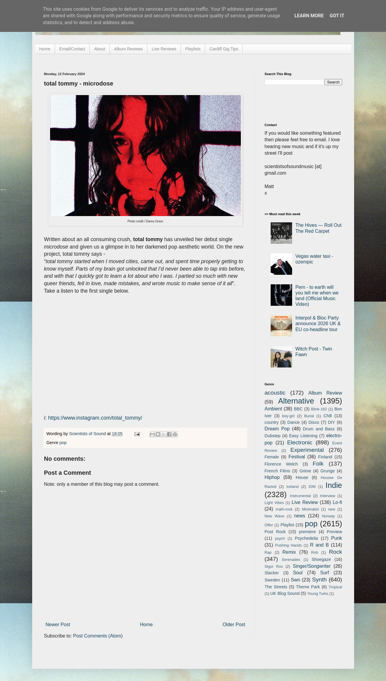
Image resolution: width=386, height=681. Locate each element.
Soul (298, 572)
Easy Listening (303, 435)
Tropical (335, 587)
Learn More (309, 15)
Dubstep (273, 435)
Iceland (292, 486)
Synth (319, 579)
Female (272, 456)
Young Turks (317, 593)
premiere (307, 531)
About (99, 48)
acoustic (275, 393)
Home (44, 48)
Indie (333, 485)
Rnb (314, 552)
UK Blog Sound (285, 593)
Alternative (296, 401)
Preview (334, 531)
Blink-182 (319, 409)
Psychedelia (306, 538)
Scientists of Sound (88, 433)
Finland (325, 456)
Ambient (273, 408)
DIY (331, 422)
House (302, 477)
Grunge (327, 471)
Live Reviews (164, 48)
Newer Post (58, 624)
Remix (289, 552)
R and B (319, 544)
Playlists (193, 48)
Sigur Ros (274, 566)
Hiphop (272, 477)
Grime (305, 471)
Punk (336, 538)
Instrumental (300, 496)
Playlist (287, 524)
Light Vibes (274, 502)
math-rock (284, 509)
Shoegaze (321, 559)
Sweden (272, 580)
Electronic (299, 442)
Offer (269, 525)
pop (63, 442)
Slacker (272, 572)
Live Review (305, 502)
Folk (318, 463)
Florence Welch (281, 464)
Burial (309, 416)
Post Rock (275, 531)
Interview (327, 496)
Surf (324, 572)
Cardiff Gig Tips (224, 48)
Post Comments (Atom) (98, 635)
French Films (277, 471)
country (272, 422)
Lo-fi (337, 502)
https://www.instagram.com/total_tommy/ (95, 418)
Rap (268, 552)
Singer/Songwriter (312, 566)
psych (280, 538)
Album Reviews (128, 48)
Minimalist (310, 509)
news (299, 515)
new (331, 509)
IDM (312, 486)
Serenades (291, 559)
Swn (295, 579)
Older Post (234, 624)
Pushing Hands (288, 545)
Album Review (325, 392)
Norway (328, 516)
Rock (335, 552)
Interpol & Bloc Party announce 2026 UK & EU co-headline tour (318, 323)
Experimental (307, 450)
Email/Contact (72, 48)
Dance (293, 422)
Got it (337, 15)
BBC (298, 409)
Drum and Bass (318, 428)
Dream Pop (277, 428)
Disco (314, 422)
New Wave (274, 516)
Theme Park (308, 586)
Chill (327, 415)
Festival (297, 456)
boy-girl (288, 416)
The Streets (276, 586)
